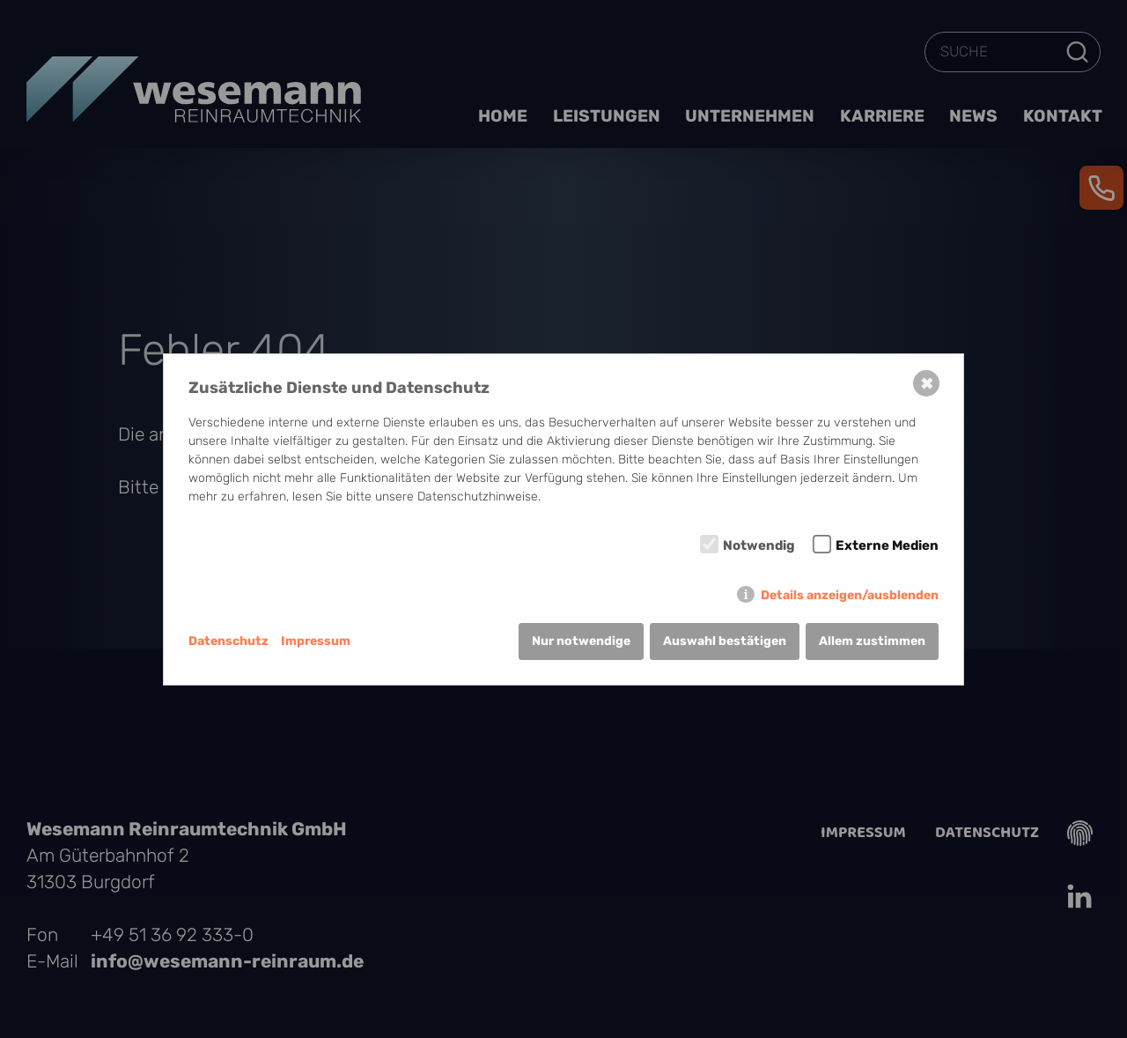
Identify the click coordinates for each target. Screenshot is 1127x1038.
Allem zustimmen (872, 641)
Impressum (315, 641)
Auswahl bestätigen (724, 641)
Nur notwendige (581, 641)
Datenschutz (228, 641)
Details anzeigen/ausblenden (850, 595)
